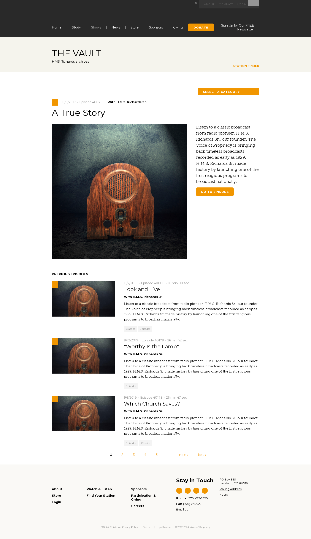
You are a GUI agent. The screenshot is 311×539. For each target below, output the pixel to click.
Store (134, 27)
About (207, 4)
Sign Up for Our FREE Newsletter (237, 27)
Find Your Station (101, 496)
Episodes (145, 328)
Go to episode (215, 191)
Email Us (182, 509)
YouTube (196, 491)
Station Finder (246, 66)
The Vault (79, 53)
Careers (137, 506)
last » (202, 455)
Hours (223, 494)
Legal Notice (164, 527)
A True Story (81, 112)
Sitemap (147, 527)
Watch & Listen (99, 489)
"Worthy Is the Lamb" (151, 346)
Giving (178, 27)
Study (76, 27)
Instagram (205, 491)
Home (57, 27)
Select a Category (221, 92)
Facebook (179, 491)
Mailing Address (230, 489)
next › (184, 455)
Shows (96, 27)
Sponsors (156, 27)
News (115, 27)
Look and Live (142, 289)
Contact (224, 4)
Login (241, 4)
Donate (201, 27)
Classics (130, 328)
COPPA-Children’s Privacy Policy (120, 527)
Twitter (188, 491)
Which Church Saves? (152, 403)
